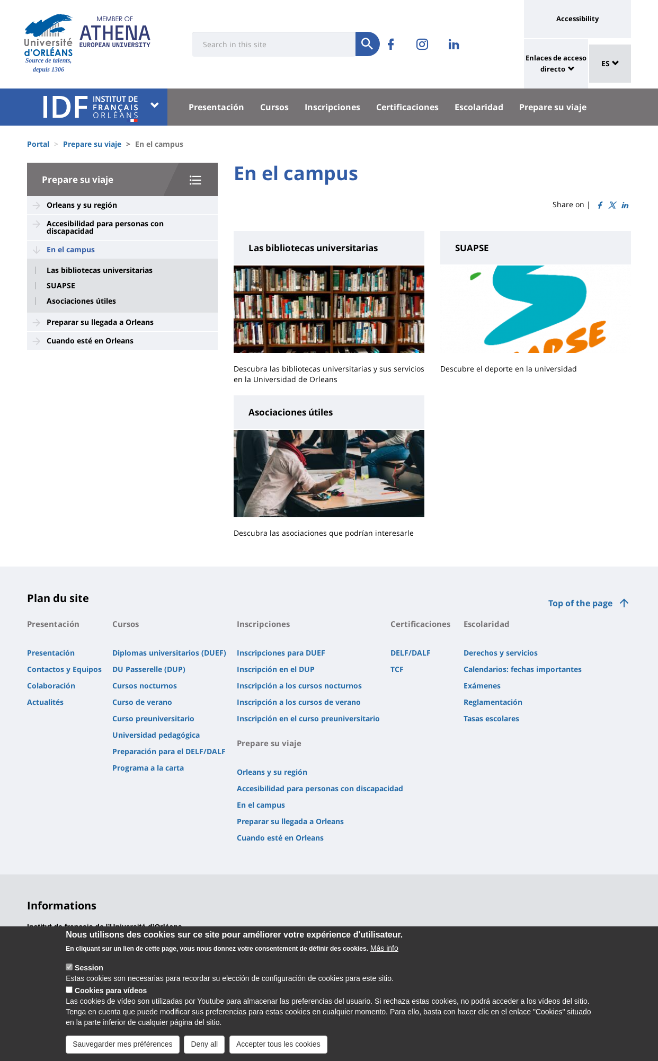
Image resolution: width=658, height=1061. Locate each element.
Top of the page (580, 603)
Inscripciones (332, 107)
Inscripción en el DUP (276, 669)
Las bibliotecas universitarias (100, 270)
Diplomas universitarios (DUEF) (169, 653)
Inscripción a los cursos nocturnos (299, 685)
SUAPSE (61, 285)
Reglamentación (493, 702)
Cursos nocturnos (144, 685)
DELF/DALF (410, 653)
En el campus (71, 249)
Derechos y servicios (501, 653)
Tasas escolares (491, 718)
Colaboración (51, 685)
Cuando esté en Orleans (90, 340)
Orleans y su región (82, 205)
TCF (397, 669)
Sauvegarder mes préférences (122, 1046)
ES (610, 63)
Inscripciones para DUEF (281, 653)
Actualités (45, 702)
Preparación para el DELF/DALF (169, 751)
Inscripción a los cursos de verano (299, 702)
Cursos (274, 107)
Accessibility (577, 18)
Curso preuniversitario (153, 718)
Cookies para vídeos (111, 993)
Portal (38, 144)
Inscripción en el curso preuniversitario (308, 718)
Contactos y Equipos (64, 669)
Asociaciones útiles (81, 301)
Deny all (204, 1046)
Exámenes (482, 685)
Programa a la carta (148, 768)
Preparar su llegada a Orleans (100, 322)
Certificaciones (407, 107)
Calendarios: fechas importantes (523, 669)
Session (89, 970)
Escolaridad (479, 107)
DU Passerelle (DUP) (148, 669)
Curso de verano (142, 702)
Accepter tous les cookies (278, 1046)
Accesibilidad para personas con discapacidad (105, 227)
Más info (384, 951)
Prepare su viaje (552, 107)
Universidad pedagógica (156, 735)
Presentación (216, 107)
